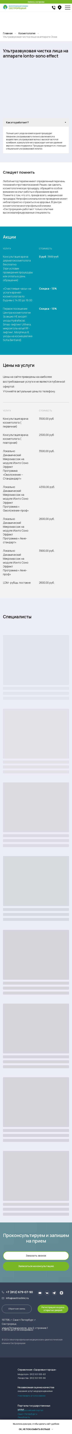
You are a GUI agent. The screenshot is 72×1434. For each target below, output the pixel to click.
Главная (8, 33)
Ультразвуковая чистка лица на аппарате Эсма (30, 36)
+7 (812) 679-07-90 (19, 1292)
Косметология (26, 33)
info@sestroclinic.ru (17, 1298)
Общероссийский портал (30, 1410)
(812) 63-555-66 (38, 1378)
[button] (36, 1255)
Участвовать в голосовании (31, 1395)
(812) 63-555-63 (38, 1374)
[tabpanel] (36, 139)
